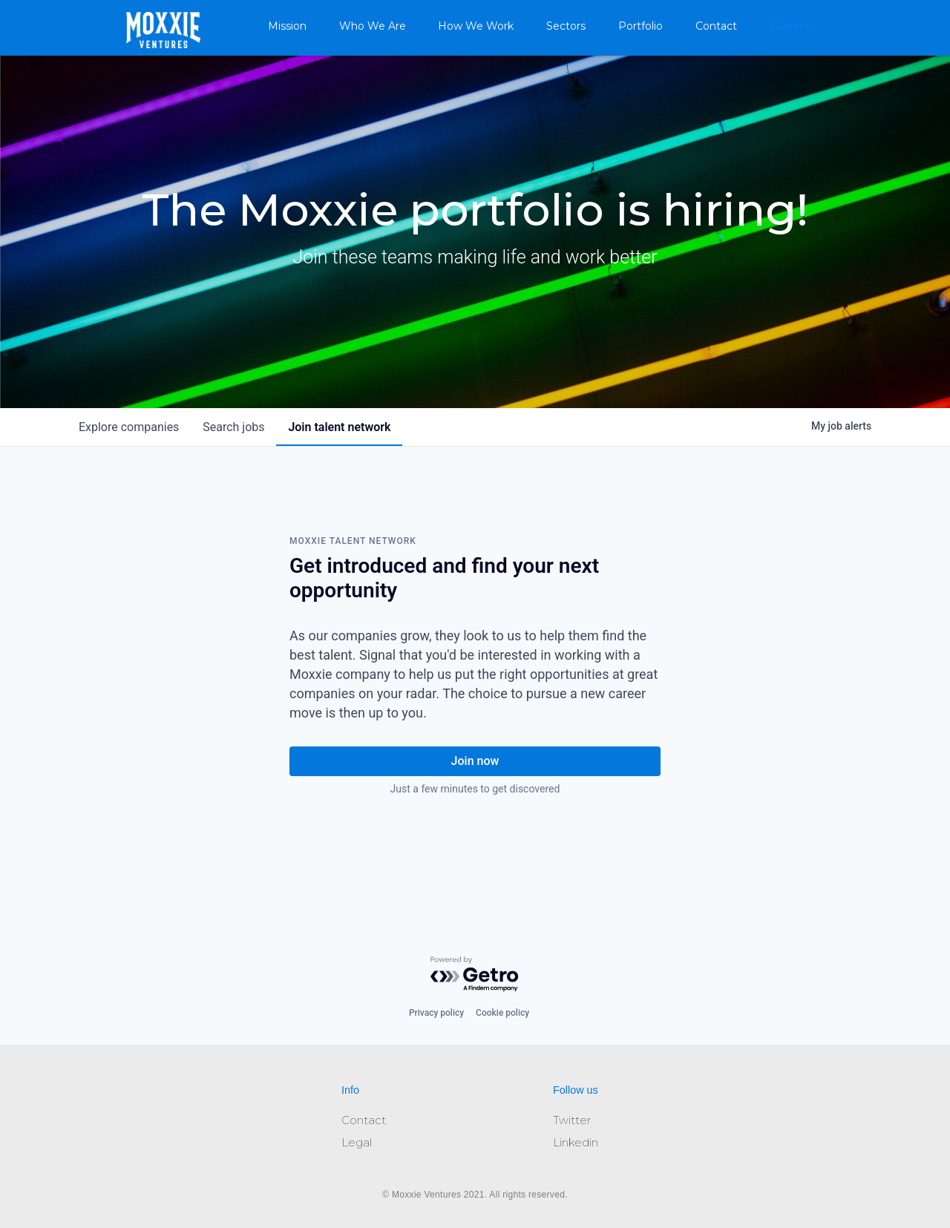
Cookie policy (502, 1013)
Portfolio (640, 26)
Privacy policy (436, 1013)
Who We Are (372, 26)
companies (129, 427)
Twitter (572, 1120)
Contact (716, 26)
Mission (287, 26)
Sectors (566, 26)
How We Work (476, 26)
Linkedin (575, 1142)
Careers (789, 26)
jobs (233, 427)
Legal (356, 1142)
